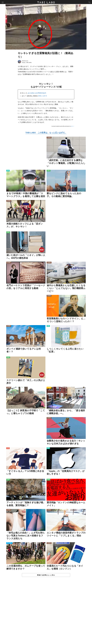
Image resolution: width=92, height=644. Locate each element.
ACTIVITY (49, 388)
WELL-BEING (9, 543)
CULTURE (49, 138)
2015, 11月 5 (42, 96)
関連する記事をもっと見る (46, 575)
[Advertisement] (46, 612)
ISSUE (48, 171)
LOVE (8, 448)
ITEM (8, 171)
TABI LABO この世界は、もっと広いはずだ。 (46, 133)
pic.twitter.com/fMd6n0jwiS (37, 93)
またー (72, 126)
